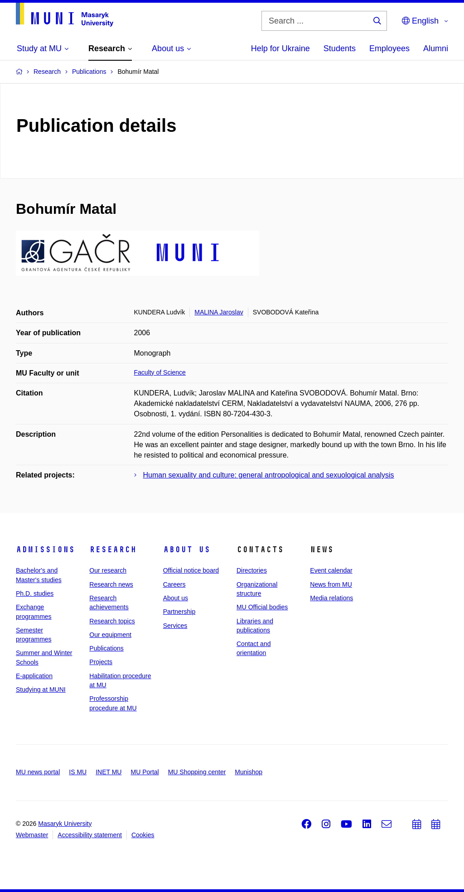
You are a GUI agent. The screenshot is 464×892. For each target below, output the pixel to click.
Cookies (143, 835)
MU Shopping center (197, 772)
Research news (111, 584)
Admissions (45, 549)
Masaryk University (65, 823)
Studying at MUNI (41, 689)
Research (112, 549)
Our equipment (110, 634)
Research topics (112, 621)
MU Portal (144, 772)
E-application (34, 676)
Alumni (435, 48)
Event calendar (331, 570)
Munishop (248, 772)
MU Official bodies (262, 607)
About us (186, 549)
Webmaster (32, 835)
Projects (100, 661)
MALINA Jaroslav (218, 312)
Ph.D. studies (34, 593)
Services (175, 625)
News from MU (331, 584)
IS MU (78, 772)
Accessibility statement (90, 835)
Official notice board (191, 570)
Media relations (331, 598)
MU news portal (38, 772)
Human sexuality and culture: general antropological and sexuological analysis (268, 475)
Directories (252, 570)
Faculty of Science (160, 372)
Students (340, 48)
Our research (107, 570)
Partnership (179, 611)
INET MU (108, 772)
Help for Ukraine (280, 48)
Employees (389, 48)
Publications (106, 648)
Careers (174, 584)
